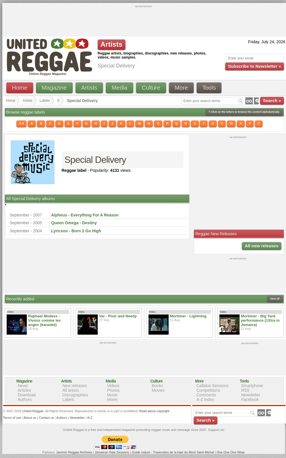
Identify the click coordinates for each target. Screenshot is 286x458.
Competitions (208, 390)
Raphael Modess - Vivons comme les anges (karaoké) (44, 320)
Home (19, 87)
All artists (71, 390)
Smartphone (252, 385)
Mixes (112, 399)
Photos (113, 390)
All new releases (262, 245)
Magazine (54, 87)
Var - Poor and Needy (118, 316)
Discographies (75, 395)
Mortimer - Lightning (188, 316)
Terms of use (12, 417)
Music (112, 395)
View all (275, 298)
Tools (209, 87)
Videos (113, 385)
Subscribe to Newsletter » (254, 66)
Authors (25, 399)
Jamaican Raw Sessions (112, 452)
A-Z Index (205, 399)
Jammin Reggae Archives (74, 452)
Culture (151, 87)
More (181, 87)
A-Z (89, 417)
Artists (89, 87)
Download (27, 395)
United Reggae (32, 411)
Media (119, 87)
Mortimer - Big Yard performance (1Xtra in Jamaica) (260, 320)
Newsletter (250, 395)
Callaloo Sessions (213, 385)
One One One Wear (231, 452)
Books (157, 385)
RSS (245, 390)
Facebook (250, 399)
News (23, 385)
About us (30, 417)
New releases (75, 385)
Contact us (46, 417)
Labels (44, 101)
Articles (24, 390)
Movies (158, 390)
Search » (272, 100)
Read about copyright (154, 411)
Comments (206, 395)
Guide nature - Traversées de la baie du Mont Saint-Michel (173, 452)
